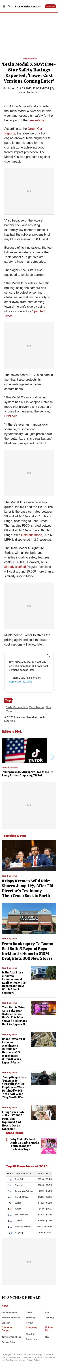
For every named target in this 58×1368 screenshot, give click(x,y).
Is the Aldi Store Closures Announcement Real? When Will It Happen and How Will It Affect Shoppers (14, 983)
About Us (30, 1334)
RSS (47, 1337)
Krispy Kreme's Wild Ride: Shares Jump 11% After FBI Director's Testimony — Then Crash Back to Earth (27, 888)
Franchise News (10, 767)
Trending (49, 1317)
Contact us (31, 1339)
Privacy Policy (8, 1342)
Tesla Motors (36, 707)
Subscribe (50, 6)
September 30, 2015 (20, 681)
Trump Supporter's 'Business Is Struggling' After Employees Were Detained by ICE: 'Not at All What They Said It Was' (14, 1087)
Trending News (29, 58)
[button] (4, 6)
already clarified (15, 567)
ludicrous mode (31, 535)
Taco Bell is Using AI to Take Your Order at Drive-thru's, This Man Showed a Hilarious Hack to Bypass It (14, 1016)
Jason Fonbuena (29, 92)
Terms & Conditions (11, 1337)
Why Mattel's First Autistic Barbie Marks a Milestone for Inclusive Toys (25, 1144)
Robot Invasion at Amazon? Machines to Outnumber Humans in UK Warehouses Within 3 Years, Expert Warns (13, 1050)
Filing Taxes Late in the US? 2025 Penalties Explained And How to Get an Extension (13, 1120)
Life (47, 1312)
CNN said (10, 416)
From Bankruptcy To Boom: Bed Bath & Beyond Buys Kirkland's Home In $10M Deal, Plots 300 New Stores (27, 951)
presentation (36, 120)
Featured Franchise (11, 1317)
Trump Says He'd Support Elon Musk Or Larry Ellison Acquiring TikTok (27, 773)
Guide (29, 1312)
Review (29, 1323)
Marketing (31, 1317)
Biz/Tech (6, 1323)
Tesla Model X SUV (17, 707)
